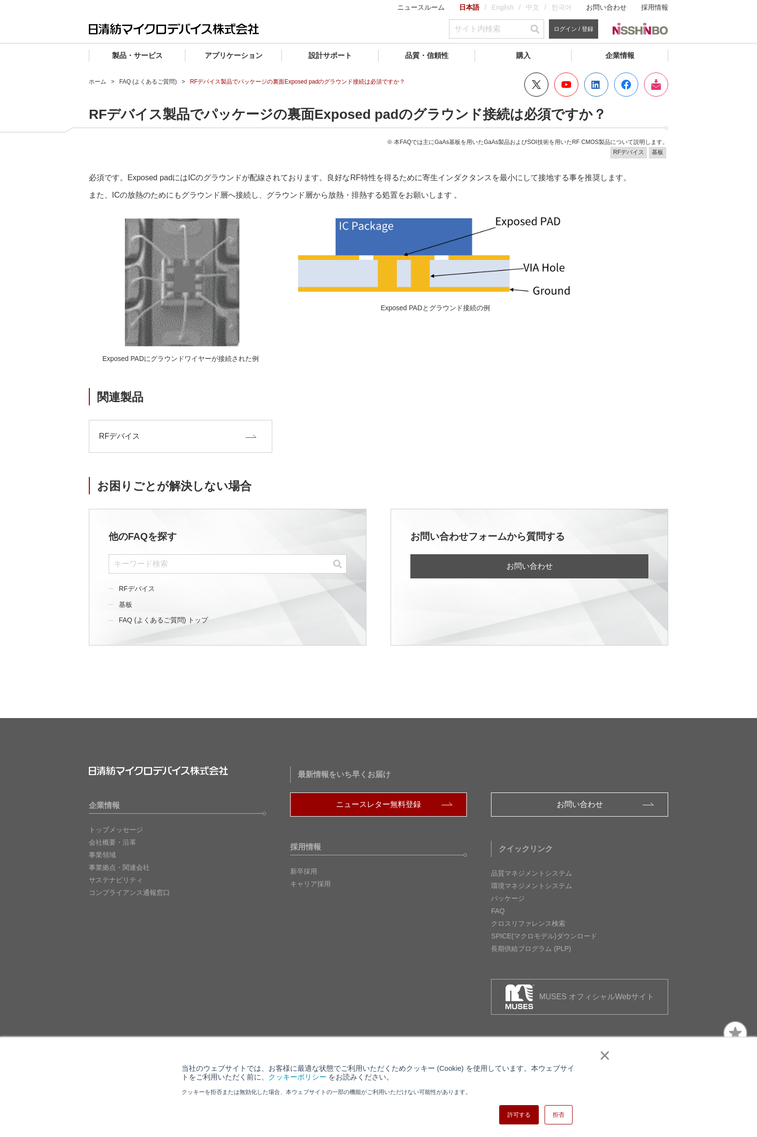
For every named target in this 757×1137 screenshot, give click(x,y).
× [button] (602, 1055)
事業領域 (102, 855)
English (502, 7)
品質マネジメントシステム (531, 873)
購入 (523, 55)
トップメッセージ (116, 830)
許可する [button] (519, 1114)
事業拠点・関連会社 (119, 867)
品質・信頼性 (427, 55)
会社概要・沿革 (112, 842)
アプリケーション (234, 55)
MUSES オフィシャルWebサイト (596, 997)
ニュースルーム (421, 7)
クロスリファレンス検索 (528, 923)
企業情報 (619, 55)
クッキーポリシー (297, 1077)
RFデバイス (137, 588)
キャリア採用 (310, 884)
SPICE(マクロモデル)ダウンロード (544, 936)
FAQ (498, 911)
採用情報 (654, 7)
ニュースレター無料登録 (378, 804)
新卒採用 (303, 871)
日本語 (469, 7)
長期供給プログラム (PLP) (531, 948)
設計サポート (330, 55)
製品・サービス (137, 55)
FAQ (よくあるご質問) (148, 81)
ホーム (97, 81)
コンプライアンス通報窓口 (129, 892)
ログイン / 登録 (573, 29)
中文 (532, 7)
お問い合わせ (606, 7)
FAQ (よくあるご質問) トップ (163, 620)
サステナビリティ (116, 880)
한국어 (561, 7)
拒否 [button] (558, 1114)
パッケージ (508, 898)
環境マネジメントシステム (531, 886)
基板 (125, 604)
